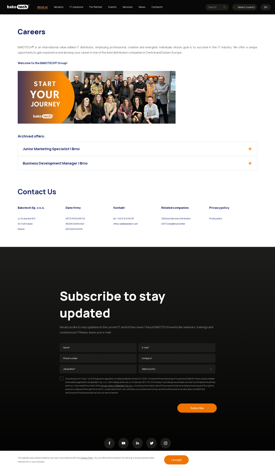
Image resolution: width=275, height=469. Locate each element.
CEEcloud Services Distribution (176, 218)
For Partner (95, 7)
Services (128, 7)
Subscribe (197, 408)
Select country (244, 7)
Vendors (58, 7)
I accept (176, 460)
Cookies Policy (86, 457)
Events (112, 7)
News (142, 7)
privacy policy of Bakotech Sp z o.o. (117, 385)
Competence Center (175, 223)
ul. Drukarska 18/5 (26, 218)
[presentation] (86, 408)
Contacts (157, 7)
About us (42, 7)
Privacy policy (215, 218)
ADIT (163, 223)
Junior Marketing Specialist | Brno (137, 148)
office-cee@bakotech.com (125, 223)
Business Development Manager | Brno (137, 163)
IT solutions (76, 7)
